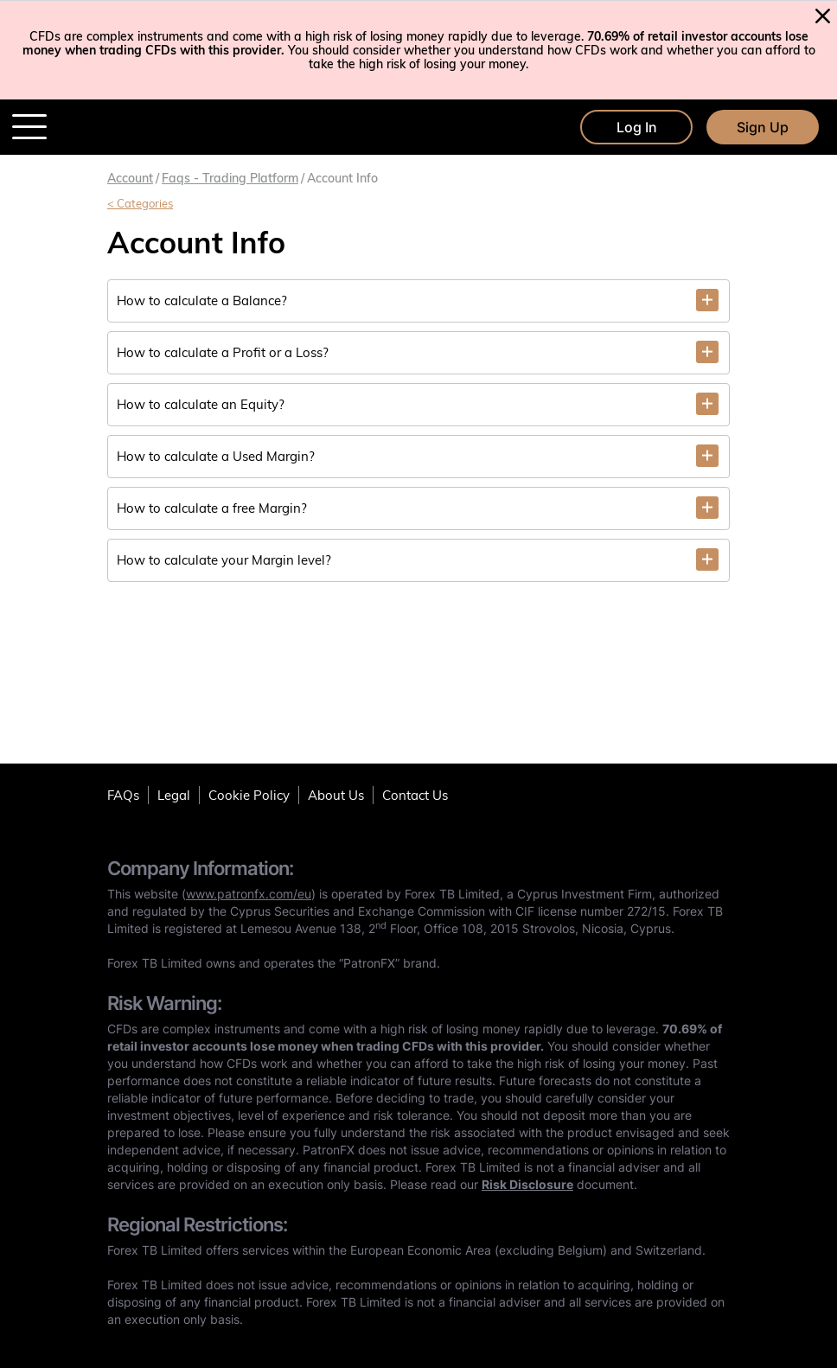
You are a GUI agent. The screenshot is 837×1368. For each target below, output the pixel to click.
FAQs (123, 795)
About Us (336, 795)
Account (130, 178)
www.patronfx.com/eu (248, 893)
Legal (173, 795)
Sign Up (763, 127)
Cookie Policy (249, 795)
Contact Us (415, 795)
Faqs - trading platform (230, 178)
